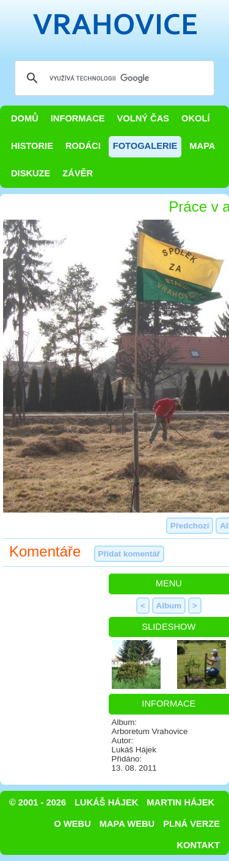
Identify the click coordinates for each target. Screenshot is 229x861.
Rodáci (83, 146)
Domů (24, 118)
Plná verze (191, 824)
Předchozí (189, 525)
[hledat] (112, 78)
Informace (78, 118)
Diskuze (30, 173)
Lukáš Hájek (106, 802)
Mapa (202, 146)
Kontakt (198, 845)
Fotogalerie (145, 146)
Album (168, 605)
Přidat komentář (129, 553)
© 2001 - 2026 (37, 802)
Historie (32, 146)
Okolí (195, 118)
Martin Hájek (180, 802)
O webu (72, 824)
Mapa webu (127, 824)
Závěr (77, 173)
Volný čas (143, 118)
